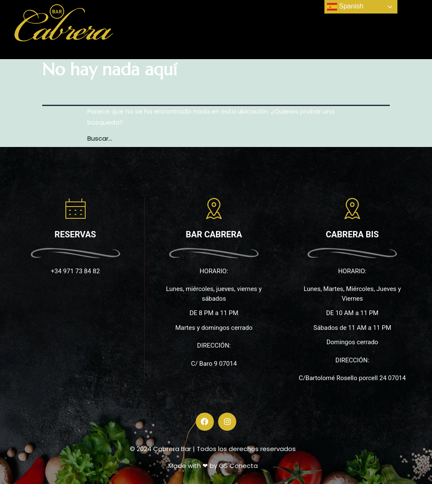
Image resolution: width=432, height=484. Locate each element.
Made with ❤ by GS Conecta (213, 465)
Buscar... (99, 138)
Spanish (345, 7)
